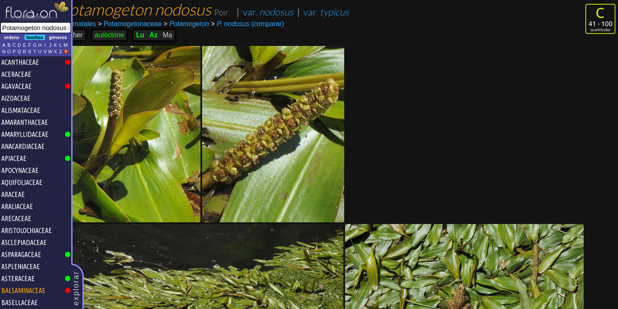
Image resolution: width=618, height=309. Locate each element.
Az (167, 35)
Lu (154, 35)
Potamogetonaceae (144, 23)
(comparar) (260, 24)
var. (282, 12)
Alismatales (93, 23)
